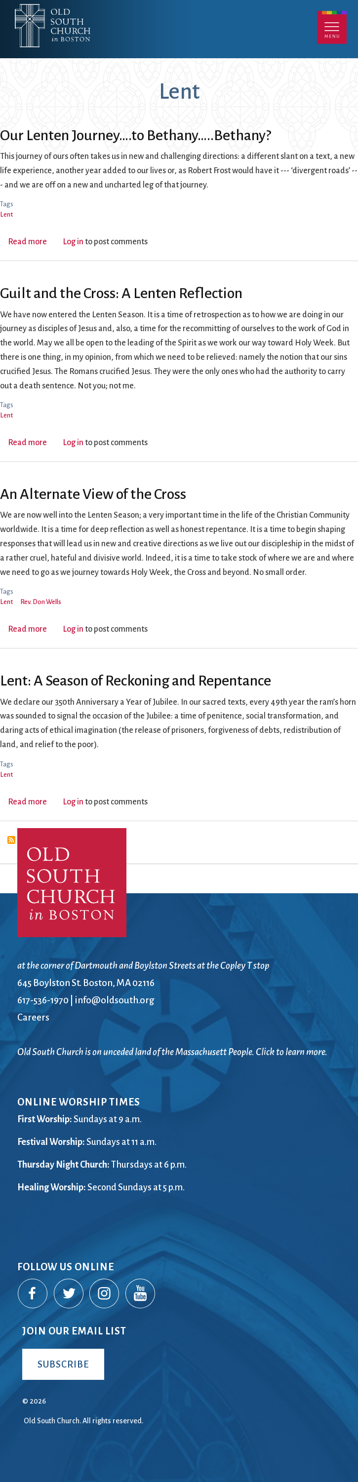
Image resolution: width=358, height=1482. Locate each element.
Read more (27, 241)
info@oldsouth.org (115, 1000)
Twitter (69, 1294)
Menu (332, 27)
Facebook (33, 1294)
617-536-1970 (43, 1000)
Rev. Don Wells (40, 602)
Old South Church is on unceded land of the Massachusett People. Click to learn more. (172, 1052)
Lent (6, 214)
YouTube (140, 1294)
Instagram (104, 1294)
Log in (73, 241)
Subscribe (63, 1364)
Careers (33, 1017)
